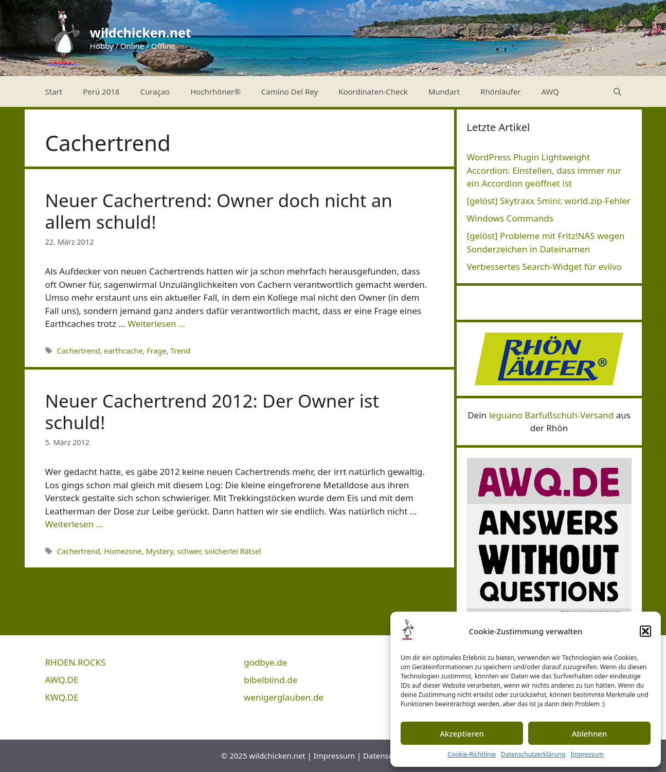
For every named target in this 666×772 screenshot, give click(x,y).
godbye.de (265, 662)
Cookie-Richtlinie (471, 754)
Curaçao (155, 91)
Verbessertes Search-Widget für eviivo (544, 266)
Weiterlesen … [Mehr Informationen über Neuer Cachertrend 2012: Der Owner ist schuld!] (74, 524)
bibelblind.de (270, 680)
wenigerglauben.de (283, 697)
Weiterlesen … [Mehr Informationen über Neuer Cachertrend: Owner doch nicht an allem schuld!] (156, 323)
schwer (189, 551)
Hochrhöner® (215, 91)
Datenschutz (385, 755)
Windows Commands (510, 218)
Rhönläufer (500, 91)
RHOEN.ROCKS (75, 662)
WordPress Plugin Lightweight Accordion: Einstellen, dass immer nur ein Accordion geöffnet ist (544, 170)
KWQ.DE (62, 697)
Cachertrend (78, 351)
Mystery (159, 551)
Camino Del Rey (289, 91)
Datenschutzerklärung (533, 754)
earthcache (123, 351)
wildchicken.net (140, 32)
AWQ (550, 91)
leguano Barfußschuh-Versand (551, 415)
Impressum (586, 754)
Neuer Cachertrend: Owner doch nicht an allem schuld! (219, 211)
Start (54, 91)
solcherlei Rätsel (233, 551)
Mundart (444, 91)
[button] (645, 631)
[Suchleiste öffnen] (617, 91)
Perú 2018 (101, 91)
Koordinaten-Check (373, 91)
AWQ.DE (62, 680)
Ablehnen (589, 733)
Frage (156, 351)
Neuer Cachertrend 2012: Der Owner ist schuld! (212, 411)
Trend (180, 351)
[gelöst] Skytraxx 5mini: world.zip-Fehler (549, 201)
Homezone (123, 551)
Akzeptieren (462, 733)
